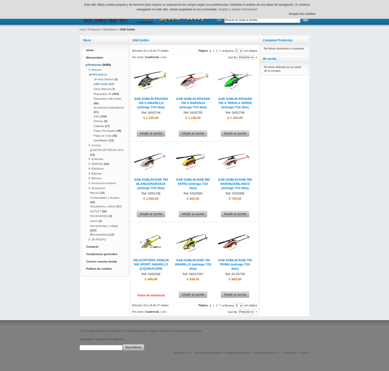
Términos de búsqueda (207, 352)
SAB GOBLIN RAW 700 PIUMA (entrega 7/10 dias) (235, 264)
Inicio (83, 29)
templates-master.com (188, 330)
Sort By (232, 57)
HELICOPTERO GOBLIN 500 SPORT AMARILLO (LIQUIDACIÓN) (151, 264)
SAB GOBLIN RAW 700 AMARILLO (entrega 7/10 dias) (193, 264)
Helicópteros (110, 29)
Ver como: (138, 57)
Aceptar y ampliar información (237, 9)
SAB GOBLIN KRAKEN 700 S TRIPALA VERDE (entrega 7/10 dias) (235, 103)
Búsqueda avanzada (237, 352)
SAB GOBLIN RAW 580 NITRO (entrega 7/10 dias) (193, 184)
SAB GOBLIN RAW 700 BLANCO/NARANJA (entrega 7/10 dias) (151, 184)
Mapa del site (182, 352)
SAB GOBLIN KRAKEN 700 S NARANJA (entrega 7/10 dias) (193, 103)
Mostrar (229, 50)
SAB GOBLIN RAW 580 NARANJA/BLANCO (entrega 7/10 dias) (235, 184)
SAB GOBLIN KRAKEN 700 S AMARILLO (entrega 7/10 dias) (151, 103)
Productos (94, 29)
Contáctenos (289, 352)
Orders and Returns (265, 352)
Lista (163, 57)
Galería (305, 352)
